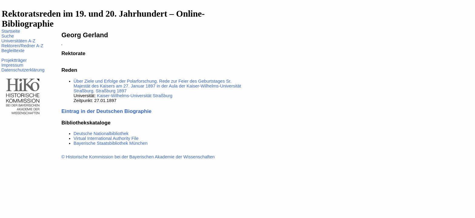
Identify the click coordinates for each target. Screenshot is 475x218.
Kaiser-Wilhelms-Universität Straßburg (134, 95)
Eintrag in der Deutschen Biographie (106, 111)
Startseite (10, 31)
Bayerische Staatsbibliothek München (111, 143)
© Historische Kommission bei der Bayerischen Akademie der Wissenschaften (138, 156)
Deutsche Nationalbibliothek (101, 133)
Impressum (12, 65)
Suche (7, 36)
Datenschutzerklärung (23, 70)
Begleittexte (13, 50)
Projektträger (14, 60)
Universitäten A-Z (18, 40)
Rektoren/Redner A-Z (22, 45)
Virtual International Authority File (106, 138)
